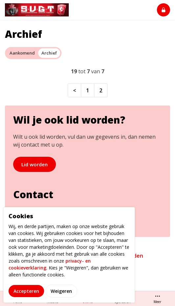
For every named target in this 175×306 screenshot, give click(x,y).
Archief (49, 53)
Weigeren (61, 298)
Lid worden (34, 164)
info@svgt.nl (30, 210)
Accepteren (26, 298)
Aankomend (22, 53)
